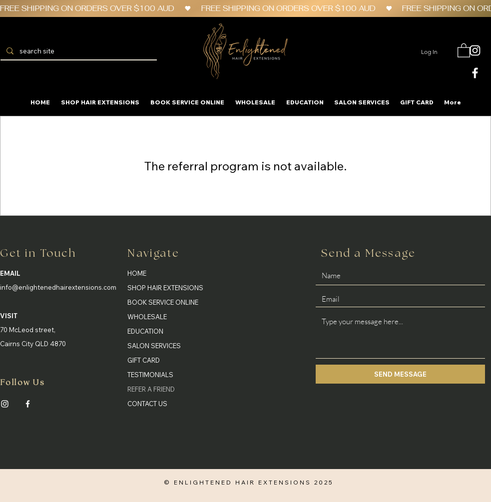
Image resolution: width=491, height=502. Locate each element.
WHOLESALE (147, 317)
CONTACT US (147, 404)
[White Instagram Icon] (475, 50)
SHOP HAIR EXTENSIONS (165, 288)
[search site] (77, 51)
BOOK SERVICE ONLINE (162, 302)
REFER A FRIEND (151, 389)
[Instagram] (4, 404)
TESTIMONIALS (150, 375)
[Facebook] (27, 404)
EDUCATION (145, 331)
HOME (136, 273)
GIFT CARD (143, 360)
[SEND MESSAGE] (400, 374)
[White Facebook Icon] (475, 73)
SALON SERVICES (154, 346)
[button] (464, 49)
